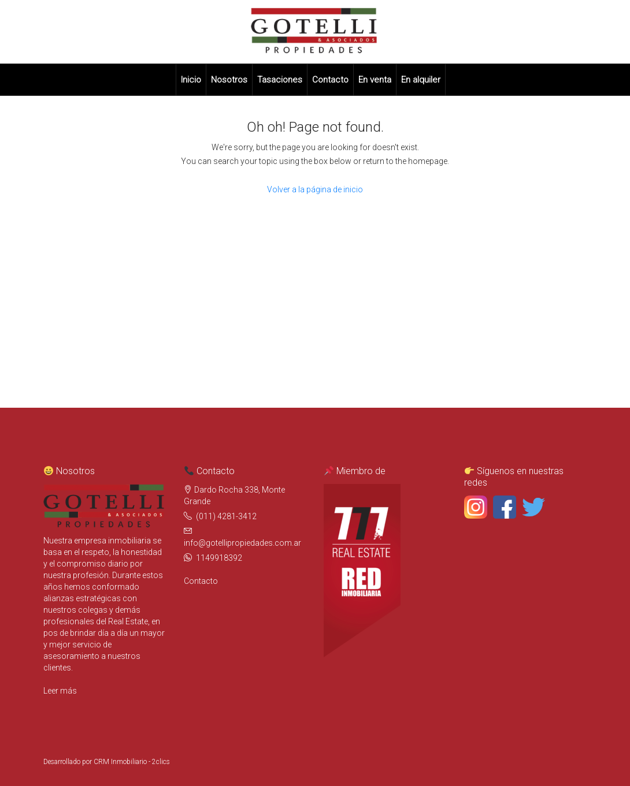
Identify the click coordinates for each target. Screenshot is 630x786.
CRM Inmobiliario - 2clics (132, 762)
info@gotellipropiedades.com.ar (242, 542)
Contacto (330, 79)
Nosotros (229, 79)
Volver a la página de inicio (315, 189)
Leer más (60, 690)
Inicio (191, 79)
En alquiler (420, 79)
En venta (374, 79)
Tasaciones (279, 79)
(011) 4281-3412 (226, 516)
